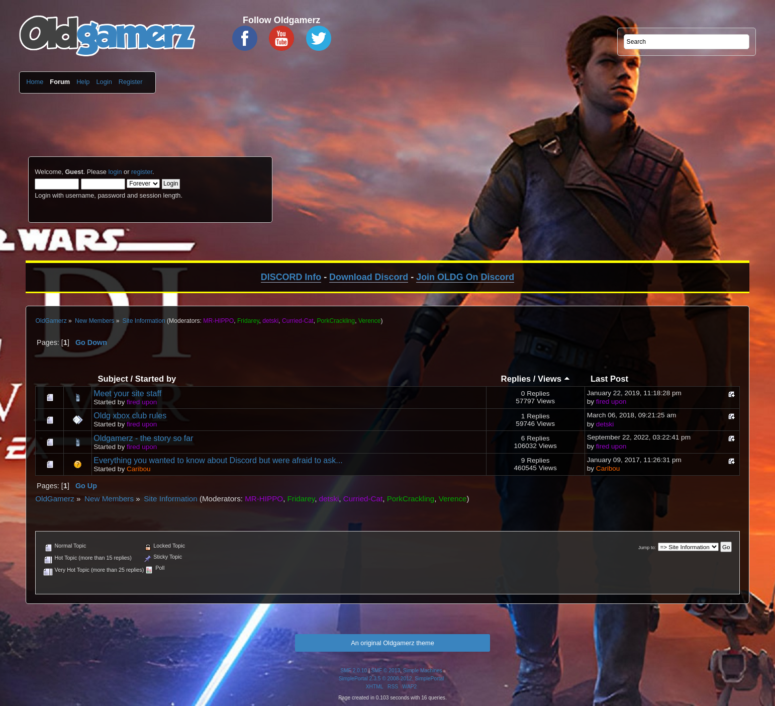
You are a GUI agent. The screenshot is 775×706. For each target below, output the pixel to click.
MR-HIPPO (218, 320)
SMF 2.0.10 (353, 670)
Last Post (609, 379)
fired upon (142, 402)
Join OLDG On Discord (465, 277)
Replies (516, 379)
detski (270, 320)
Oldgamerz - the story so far (143, 438)
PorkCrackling (336, 320)
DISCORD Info (291, 277)
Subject (113, 379)
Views (554, 379)
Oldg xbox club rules (129, 415)
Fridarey (248, 320)
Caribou (139, 469)
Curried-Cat (298, 320)
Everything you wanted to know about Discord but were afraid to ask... (217, 460)
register (141, 171)
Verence (369, 320)
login (115, 171)
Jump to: (647, 547)
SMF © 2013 (386, 670)
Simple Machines (422, 670)
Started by (155, 379)
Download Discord (368, 277)
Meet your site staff (127, 393)
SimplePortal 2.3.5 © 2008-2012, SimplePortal (391, 678)
